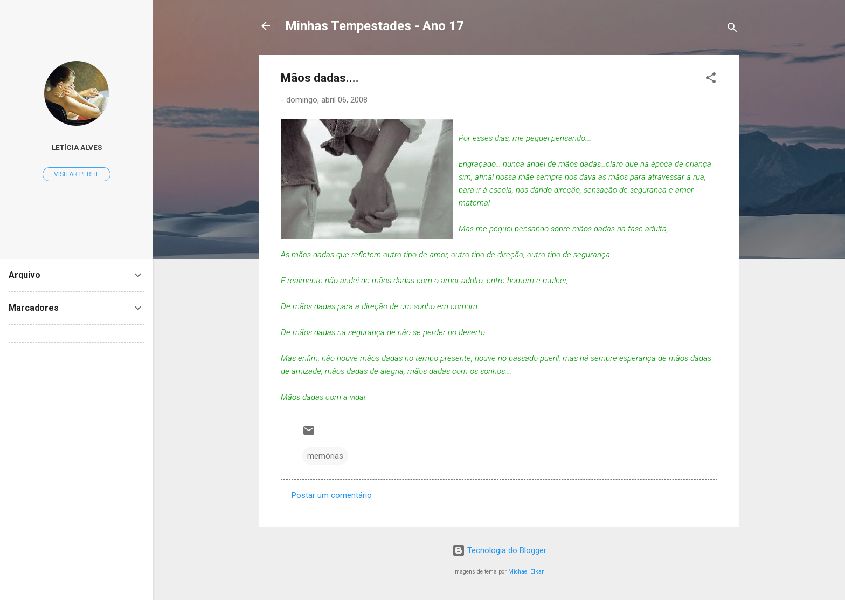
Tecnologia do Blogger (499, 550)
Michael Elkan (526, 571)
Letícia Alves (77, 147)
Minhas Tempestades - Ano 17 (374, 25)
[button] (710, 79)
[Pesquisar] (732, 29)
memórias (325, 456)
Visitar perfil (76, 174)
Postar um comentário (332, 495)
